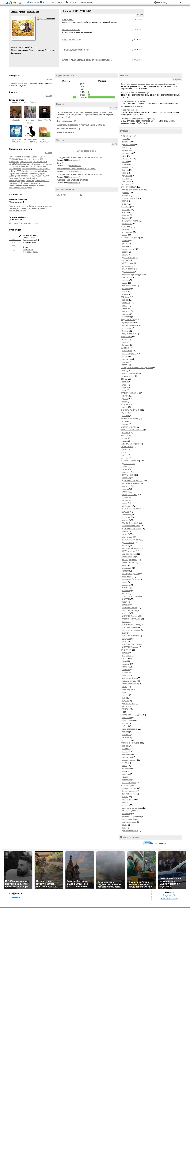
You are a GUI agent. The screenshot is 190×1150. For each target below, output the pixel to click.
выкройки (126, 142)
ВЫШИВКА (125, 207)
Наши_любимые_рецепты (36, 208)
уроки (124, 421)
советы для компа (129, 198)
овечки (125, 162)
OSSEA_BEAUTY (40, 162)
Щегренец (39, 185)
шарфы (125, 255)
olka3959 (16, 120)
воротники (126, 585)
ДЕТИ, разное (128, 263)
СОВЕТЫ (126, 599)
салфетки (126, 517)
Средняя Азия (50, 50)
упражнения (127, 232)
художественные (129, 325)
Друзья (22, 12)
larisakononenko (28, 169)
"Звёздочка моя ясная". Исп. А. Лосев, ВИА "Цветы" (80, 157)
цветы (124, 283)
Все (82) (48, 96)
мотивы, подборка (129, 560)
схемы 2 (125, 534)
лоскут (26, 83)
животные (126, 303)
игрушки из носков (129, 608)
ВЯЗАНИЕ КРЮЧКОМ (130, 461)
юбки (124, 390)
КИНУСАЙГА (126, 650)
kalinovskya (41, 166)
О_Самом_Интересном (28, 223)
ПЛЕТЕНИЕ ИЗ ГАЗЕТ (130, 743)
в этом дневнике (159, 843)
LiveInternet (14, 2)
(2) (137, 110)
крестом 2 (126, 210)
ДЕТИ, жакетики (128, 258)
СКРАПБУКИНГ (127, 447)
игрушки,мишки (128, 557)
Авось (71, 2)
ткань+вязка (127, 577)
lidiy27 (47, 169)
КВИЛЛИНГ (125, 277)
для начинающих (129, 286)
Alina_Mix (21, 157)
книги (124, 370)
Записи (14, 12)
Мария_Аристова (42, 181)
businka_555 (47, 164)
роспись (125, 356)
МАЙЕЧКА (30, 181)
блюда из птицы (128, 791)
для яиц (125, 732)
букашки (125, 345)
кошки (124, 339)
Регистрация (34, 2)
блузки (125, 387)
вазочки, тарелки (129, 760)
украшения (126, 568)
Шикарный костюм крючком (133, 93)
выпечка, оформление (131, 816)
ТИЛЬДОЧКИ (126, 136)
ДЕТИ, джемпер (128, 269)
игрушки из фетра (129, 678)
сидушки (125, 701)
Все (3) (49, 79)
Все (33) (140, 15)
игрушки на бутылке (130, 579)
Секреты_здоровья (17, 208)
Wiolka (20, 164)
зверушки (126, 754)
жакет (124, 246)
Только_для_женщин (17, 211)
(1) (148, 101)
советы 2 (125, 622)
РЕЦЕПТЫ (125, 785)
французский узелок (130, 221)
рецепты (125, 229)
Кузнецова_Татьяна (17, 178)
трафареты (126, 184)
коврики (125, 416)
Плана (25, 185)
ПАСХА (124, 723)
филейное (126, 514)
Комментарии (33, 12)
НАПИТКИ (125, 709)
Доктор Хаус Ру (44, 120)
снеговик (125, 179)
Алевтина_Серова (37, 173)
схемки (125, 204)
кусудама (126, 314)
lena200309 (40, 169)
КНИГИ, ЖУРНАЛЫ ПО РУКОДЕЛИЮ (136, 368)
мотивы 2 (126, 588)
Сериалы (126, 331)
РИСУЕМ (124, 435)
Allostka (28, 157)
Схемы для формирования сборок (136, 119)
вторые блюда (128, 800)
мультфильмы (128, 322)
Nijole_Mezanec (26, 162)
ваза (124, 771)
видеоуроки (127, 359)
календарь (126, 740)
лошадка (125, 167)
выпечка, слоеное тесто (132, 808)
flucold (11, 166)
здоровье (124, 458)
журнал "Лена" (128, 376)
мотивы (125, 500)
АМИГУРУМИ (126, 337)
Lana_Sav (23, 159)
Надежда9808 (14, 183)
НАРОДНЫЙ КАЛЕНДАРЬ (131, 715)
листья (125, 441)
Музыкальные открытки (130, 444)
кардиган (126, 593)
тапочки (125, 545)
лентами (125, 215)
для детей (126, 311)
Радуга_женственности (18, 206)
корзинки (125, 749)
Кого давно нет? (15, 102)
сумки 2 (125, 466)
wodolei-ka (25, 173)
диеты (124, 235)
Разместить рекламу (169, 899)
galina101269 (31, 166)
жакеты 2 (126, 478)
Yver (25, 164)
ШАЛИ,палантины (129, 495)
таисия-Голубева (25, 188)
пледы (125, 503)
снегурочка (126, 181)
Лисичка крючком (64, 121)
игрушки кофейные (130, 684)
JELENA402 (14, 159)
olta (22, 171)
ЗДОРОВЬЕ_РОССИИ (41, 176)
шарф (124, 582)
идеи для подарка (129, 729)
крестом (125, 212)
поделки (125, 164)
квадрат (125, 571)
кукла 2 (125, 150)
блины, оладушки (129, 811)
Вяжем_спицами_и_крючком (40, 206)
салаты (125, 797)
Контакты (170, 897)
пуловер (125, 260)
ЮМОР (123, 452)
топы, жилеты (127, 266)
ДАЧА (124, 633)
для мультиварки (129, 822)
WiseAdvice (13, 223)
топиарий (126, 613)
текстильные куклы (130, 373)
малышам (126, 433)
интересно (126, 718)
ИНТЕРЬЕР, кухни (129, 627)
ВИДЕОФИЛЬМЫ (128, 320)
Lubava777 (38, 159)
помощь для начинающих (132, 190)
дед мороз (126, 176)
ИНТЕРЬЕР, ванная (130, 647)
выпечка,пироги (128, 794)
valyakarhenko (14, 173)
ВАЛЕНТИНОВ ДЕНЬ (129, 393)
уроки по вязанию (129, 554)
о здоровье (126, 328)
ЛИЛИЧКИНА (31, 178)
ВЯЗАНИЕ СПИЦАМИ (130, 238)
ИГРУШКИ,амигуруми (131, 526)
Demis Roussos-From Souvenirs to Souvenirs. (76, 169)
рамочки (125, 193)
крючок (125, 396)
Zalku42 (30, 164)
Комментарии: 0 (74, 160)
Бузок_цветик (14, 176)
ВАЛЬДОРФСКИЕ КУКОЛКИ (132, 430)
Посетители (28, 250)
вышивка (126, 735)
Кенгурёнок (67, 19)
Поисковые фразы (30, 252)
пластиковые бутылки (131, 619)
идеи (124, 173)
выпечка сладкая (129, 788)
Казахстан (40, 50)
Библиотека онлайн (129, 427)
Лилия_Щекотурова (17, 181)
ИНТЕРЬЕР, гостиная (131, 625)
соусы (124, 825)
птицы (124, 306)
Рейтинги (58, 2)
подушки (125, 512)
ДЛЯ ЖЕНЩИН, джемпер (132, 481)
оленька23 (13, 188)
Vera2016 (13, 164)
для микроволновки (130, 831)
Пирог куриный (127, 110)
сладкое (125, 805)
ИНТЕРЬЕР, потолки (130, 644)
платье (125, 382)
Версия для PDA (169, 895)
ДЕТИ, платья (128, 272)
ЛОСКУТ (124, 658)
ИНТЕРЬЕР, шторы (130, 616)
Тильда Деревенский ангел (75, 50)
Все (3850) (177, 79)
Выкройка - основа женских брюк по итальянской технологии (148, 84)
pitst (26, 171)
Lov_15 (31, 159)
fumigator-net (20, 166)
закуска (125, 802)
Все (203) (48, 153)
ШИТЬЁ (124, 379)
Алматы (32, 50)
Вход (44, 2)
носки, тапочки (128, 249)
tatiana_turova (34, 171)
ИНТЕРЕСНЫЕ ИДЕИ (130, 596)
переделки (126, 639)
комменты (126, 195)
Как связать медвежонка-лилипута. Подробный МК (79, 125)
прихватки (126, 472)
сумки (124, 413)
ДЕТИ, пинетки (128, 543)
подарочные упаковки (131, 630)
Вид (159, 3)
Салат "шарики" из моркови (133, 101)
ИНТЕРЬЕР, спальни (130, 636)
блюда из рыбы (128, 819)
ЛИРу (124, 201)
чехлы (124, 695)
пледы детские (128, 562)
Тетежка (31, 185)
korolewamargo (15, 169)
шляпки (125, 531)
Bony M (60, 163)
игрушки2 (126, 520)
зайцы (124, 147)
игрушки (125, 241)
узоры (124, 243)
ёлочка (125, 170)
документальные (129, 334)
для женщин (127, 537)
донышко (126, 774)
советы (125, 252)
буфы (124, 698)
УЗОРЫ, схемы (128, 475)
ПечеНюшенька (15, 185)
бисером (125, 218)
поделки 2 (126, 602)
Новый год (126, 289)
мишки (125, 342)
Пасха (124, 291)
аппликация (127, 224)
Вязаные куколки (64, 133)
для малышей (128, 145)
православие (127, 720)
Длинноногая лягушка (66, 129)
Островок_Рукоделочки (30, 183)
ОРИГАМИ (125, 297)
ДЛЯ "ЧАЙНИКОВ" (128, 187)
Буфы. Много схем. (71, 39)
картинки (125, 362)
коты (124, 156)
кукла (124, 139)
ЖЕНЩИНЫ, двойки (130, 574)
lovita (11, 171)
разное (125, 300)
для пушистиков (128, 704)
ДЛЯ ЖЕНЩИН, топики (131, 529)
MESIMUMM (14, 162)
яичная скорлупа (129, 354)
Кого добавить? (30, 102)
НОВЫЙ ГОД (126, 159)
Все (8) (114, 144)
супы (124, 828)
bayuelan (37, 164)
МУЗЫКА (124, 404)
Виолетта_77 (26, 176)
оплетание (126, 780)
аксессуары (127, 153)
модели (125, 424)
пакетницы (126, 689)
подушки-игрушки (129, 681)
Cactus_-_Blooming (40, 157)
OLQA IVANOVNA (38, 19)
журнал (125, 294)
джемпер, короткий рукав (132, 274)
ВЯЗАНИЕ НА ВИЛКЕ (129, 418)
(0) (69, 117)
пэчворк (125, 675)
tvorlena (43, 171)
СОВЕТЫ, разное (129, 610)
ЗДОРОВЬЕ (125, 227)
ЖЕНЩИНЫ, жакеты (130, 483)
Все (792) (113, 108)
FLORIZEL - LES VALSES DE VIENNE (72, 180)
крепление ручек (129, 783)
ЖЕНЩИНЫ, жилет (130, 523)
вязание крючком (16, 83)
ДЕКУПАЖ (125, 348)
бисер (124, 641)
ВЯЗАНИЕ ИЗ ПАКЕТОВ (131, 410)
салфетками (127, 351)
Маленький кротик (71, 29)
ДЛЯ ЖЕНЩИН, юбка (131, 540)
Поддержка (155, 2)
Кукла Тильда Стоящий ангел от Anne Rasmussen (87, 60)
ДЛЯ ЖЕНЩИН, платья (131, 509)
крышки (125, 777)
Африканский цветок (130, 548)
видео (124, 407)
